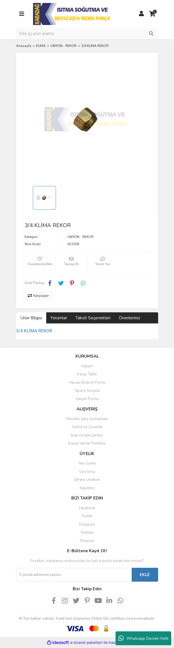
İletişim (87, 366)
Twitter (87, 516)
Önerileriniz (129, 318)
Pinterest (87, 540)
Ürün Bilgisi (31, 318)
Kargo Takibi (87, 374)
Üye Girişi (87, 471)
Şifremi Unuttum (87, 479)
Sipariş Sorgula (87, 390)
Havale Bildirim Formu (87, 382)
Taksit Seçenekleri (93, 318)
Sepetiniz (87, 488)
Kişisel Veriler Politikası (87, 443)
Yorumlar (58, 318)
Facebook (87, 508)
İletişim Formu (87, 398)
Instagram (87, 524)
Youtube (87, 532)
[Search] (87, 33)
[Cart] (152, 13)
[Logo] (72, 13)
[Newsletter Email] (74, 575)
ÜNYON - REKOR (80, 237)
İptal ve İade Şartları (87, 435)
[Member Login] (141, 14)
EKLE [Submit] (145, 574)
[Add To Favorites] (40, 263)
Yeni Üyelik (87, 463)
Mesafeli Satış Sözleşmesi (87, 418)
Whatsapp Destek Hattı (143, 638)
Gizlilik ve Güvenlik (87, 427)
